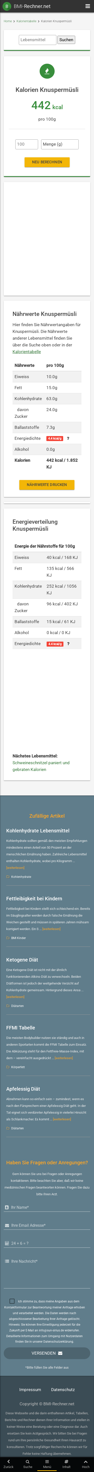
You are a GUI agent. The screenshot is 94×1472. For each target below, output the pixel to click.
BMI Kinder (18, 938)
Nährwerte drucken (47, 484)
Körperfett (18, 1067)
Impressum (30, 1389)
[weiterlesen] (15, 868)
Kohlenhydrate (21, 877)
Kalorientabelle (26, 21)
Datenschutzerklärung (58, 1341)
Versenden (44, 1353)
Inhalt (66, 1464)
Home (8, 21)
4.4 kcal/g (54, 438)
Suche (28, 1464)
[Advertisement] (47, 239)
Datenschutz (63, 1389)
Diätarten (17, 1006)
